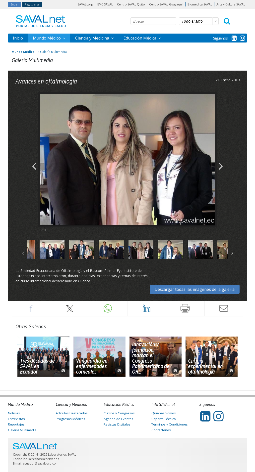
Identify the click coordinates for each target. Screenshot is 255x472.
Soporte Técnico (163, 419)
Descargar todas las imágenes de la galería (195, 289)
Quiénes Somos (163, 413)
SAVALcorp (85, 4)
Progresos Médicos (70, 419)
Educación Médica (140, 38)
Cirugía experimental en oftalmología (205, 366)
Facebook (31, 308)
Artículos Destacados (72, 413)
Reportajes (16, 424)
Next (220, 162)
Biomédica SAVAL (200, 4)
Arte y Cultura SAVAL (230, 4)
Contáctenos (161, 430)
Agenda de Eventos (118, 419)
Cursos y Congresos (119, 413)
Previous (34, 162)
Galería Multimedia (53, 52)
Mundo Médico (47, 38)
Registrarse (32, 4)
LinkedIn (146, 308)
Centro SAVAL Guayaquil (166, 4)
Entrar (14, 4)
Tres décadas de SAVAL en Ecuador (37, 366)
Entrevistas (16, 419)
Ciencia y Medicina (92, 38)
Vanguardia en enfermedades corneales (91, 366)
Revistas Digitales (117, 424)
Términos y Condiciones (169, 424)
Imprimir (185, 308)
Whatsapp (108, 308)
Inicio (18, 38)
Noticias (14, 413)
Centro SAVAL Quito (131, 4)
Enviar (224, 308)
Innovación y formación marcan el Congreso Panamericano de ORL (150, 358)
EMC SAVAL (105, 4)
